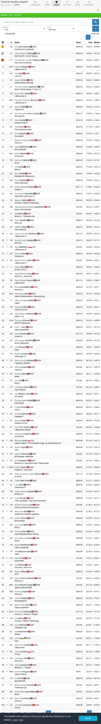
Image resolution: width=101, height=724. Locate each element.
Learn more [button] (17, 720)
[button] (91, 10)
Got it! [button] (88, 718)
